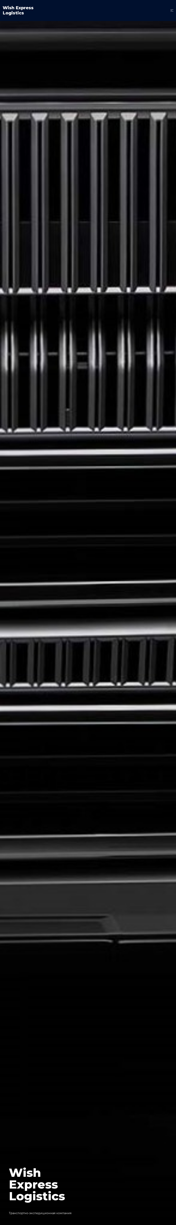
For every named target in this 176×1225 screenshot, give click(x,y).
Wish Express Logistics (18, 10)
